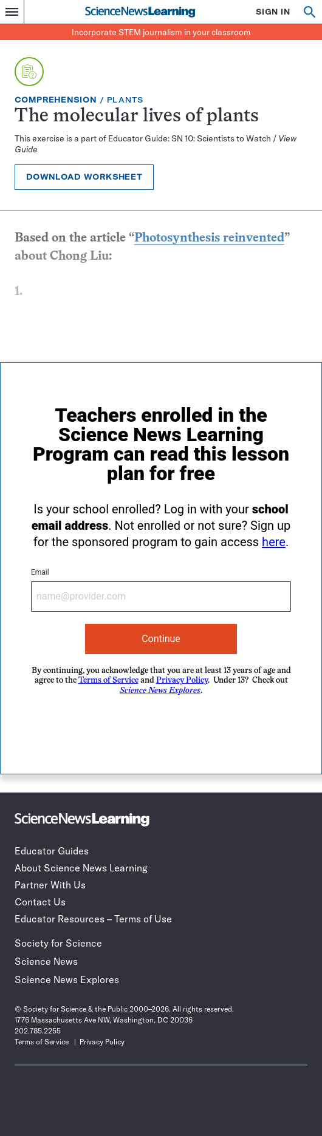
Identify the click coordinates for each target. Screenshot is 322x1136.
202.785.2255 (38, 1030)
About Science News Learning (81, 868)
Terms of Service (108, 681)
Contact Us (40, 902)
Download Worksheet (84, 176)
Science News (46, 961)
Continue (161, 638)
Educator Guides (52, 851)
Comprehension (56, 99)
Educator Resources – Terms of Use (93, 919)
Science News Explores (67, 979)
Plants (125, 99)
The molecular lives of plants (137, 117)
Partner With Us (50, 885)
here (274, 542)
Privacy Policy (182, 681)
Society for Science (58, 943)
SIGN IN (273, 11)
